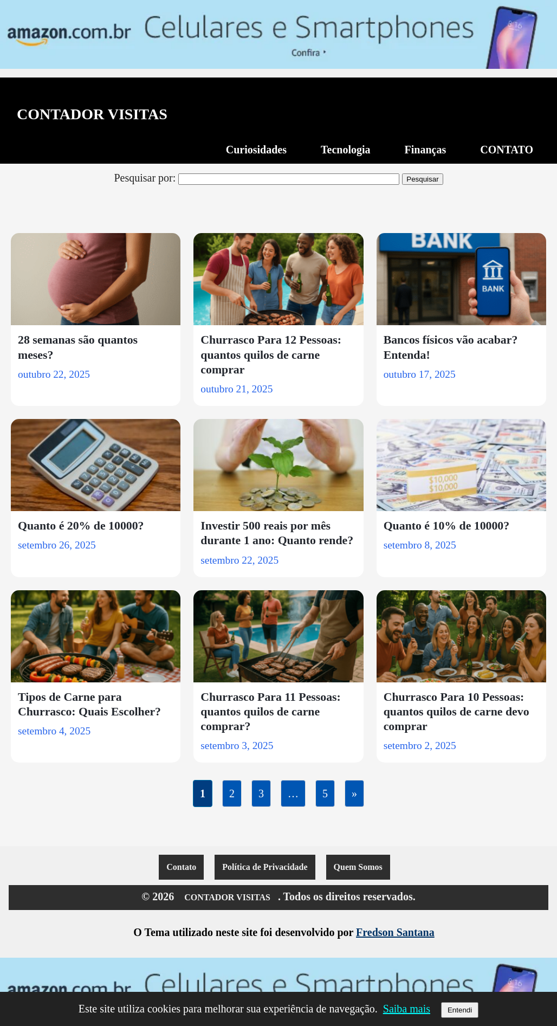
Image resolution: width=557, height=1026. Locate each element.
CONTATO (506, 150)
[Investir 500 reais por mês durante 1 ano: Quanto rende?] (278, 465)
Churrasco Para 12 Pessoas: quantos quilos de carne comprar (270, 354)
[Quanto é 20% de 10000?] (95, 465)
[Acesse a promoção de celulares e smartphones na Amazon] (278, 34)
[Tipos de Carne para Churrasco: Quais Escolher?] (95, 636)
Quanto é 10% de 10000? (447, 525)
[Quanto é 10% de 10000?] (461, 465)
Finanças (425, 150)
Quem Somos (358, 867)
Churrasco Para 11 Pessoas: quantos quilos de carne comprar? (270, 712)
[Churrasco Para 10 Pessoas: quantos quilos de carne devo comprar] (461, 636)
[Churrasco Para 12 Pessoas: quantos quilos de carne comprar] (278, 279)
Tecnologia (346, 150)
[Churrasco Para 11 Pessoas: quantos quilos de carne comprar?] (278, 636)
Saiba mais (406, 1009)
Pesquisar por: (145, 178)
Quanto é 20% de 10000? (81, 525)
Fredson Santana (395, 932)
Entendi (460, 1010)
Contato (181, 867)
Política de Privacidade (264, 867)
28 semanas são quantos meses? (78, 347)
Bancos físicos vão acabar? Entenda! (451, 347)
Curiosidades (256, 150)
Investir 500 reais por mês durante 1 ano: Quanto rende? (276, 533)
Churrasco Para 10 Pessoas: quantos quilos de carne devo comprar (456, 712)
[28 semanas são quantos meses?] (95, 279)
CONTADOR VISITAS (92, 114)
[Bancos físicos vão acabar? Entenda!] (461, 279)
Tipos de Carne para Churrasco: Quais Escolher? (89, 704)
